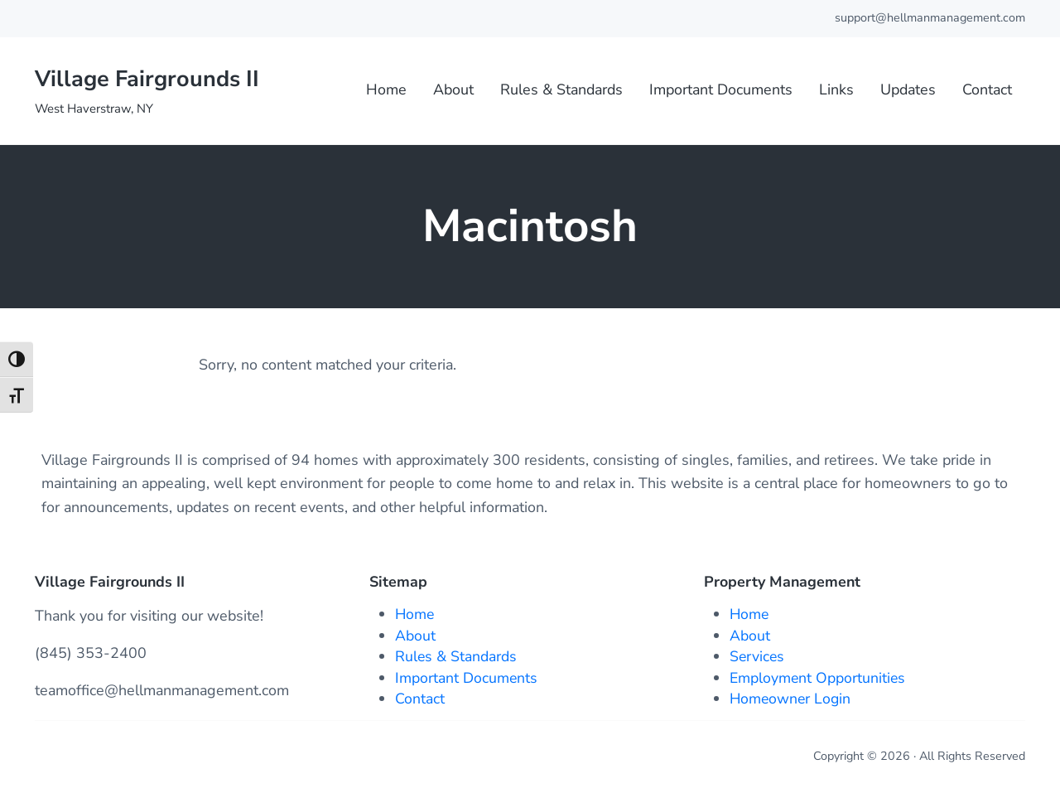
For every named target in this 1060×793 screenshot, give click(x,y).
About (415, 636)
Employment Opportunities (818, 678)
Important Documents (466, 678)
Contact (420, 699)
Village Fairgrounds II (150, 81)
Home (415, 615)
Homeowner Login (792, 699)
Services (758, 657)
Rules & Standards (456, 657)
